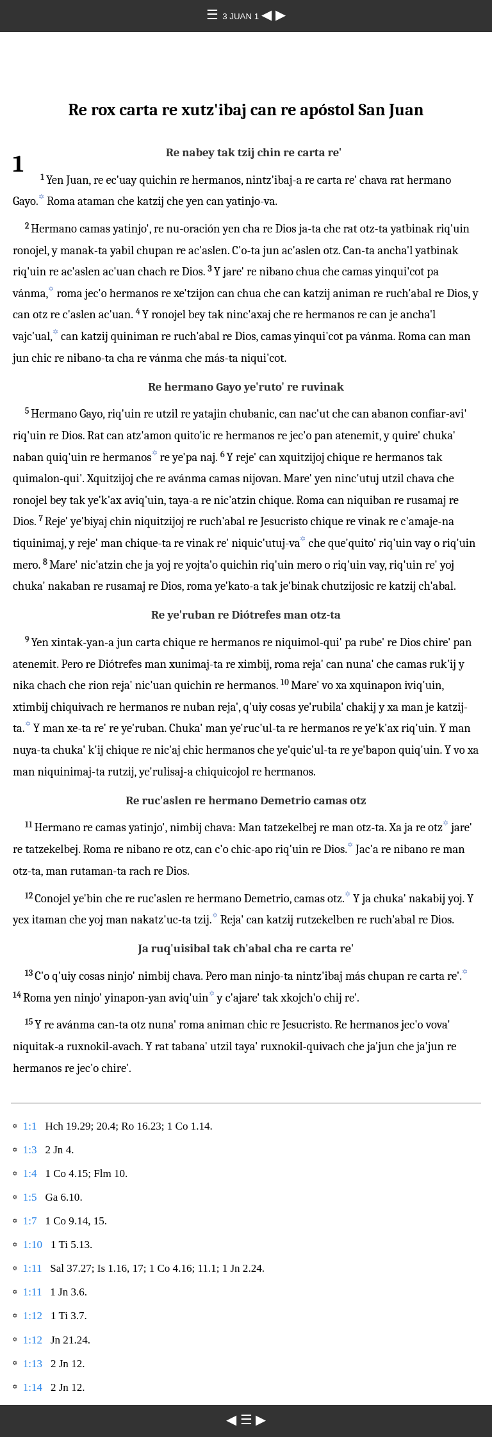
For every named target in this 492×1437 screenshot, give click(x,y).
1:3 (30, 1150)
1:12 (32, 1316)
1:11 (32, 1268)
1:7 (30, 1221)
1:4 (30, 1173)
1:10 (32, 1244)
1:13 (32, 1364)
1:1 (30, 1126)
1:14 (32, 1387)
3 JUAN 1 (241, 16)
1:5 (30, 1197)
